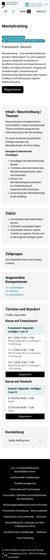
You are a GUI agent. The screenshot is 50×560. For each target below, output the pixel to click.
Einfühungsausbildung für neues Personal (25, 504)
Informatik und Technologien (25, 489)
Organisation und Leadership (19, 516)
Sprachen (41, 516)
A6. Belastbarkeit (14, 294)
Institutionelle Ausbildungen (25, 477)
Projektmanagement (25, 483)
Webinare (41, 532)
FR (5, 11)
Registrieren (12, 89)
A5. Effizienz (12, 291)
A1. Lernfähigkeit (14, 287)
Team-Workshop (25, 538)
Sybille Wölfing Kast (19, 440)
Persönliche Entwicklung (15, 510)
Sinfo (24, 553)
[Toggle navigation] (41, 11)
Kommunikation (39, 510)
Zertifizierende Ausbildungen (18, 532)
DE (13, 11)
